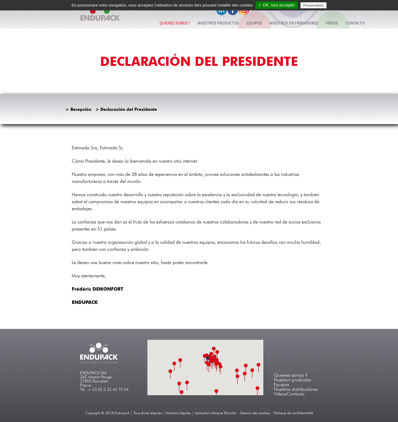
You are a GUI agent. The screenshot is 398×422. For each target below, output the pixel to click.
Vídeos (332, 23)
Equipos (281, 384)
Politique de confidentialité (293, 413)
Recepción (80, 109)
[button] (216, 367)
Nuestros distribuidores (296, 389)
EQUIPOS (254, 23)
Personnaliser (313, 5)
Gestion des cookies (255, 413)
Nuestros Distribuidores (293, 23)
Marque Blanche (223, 413)
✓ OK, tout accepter (276, 5)
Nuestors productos (292, 380)
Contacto (355, 23)
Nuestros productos (218, 23)
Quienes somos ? (175, 23)
